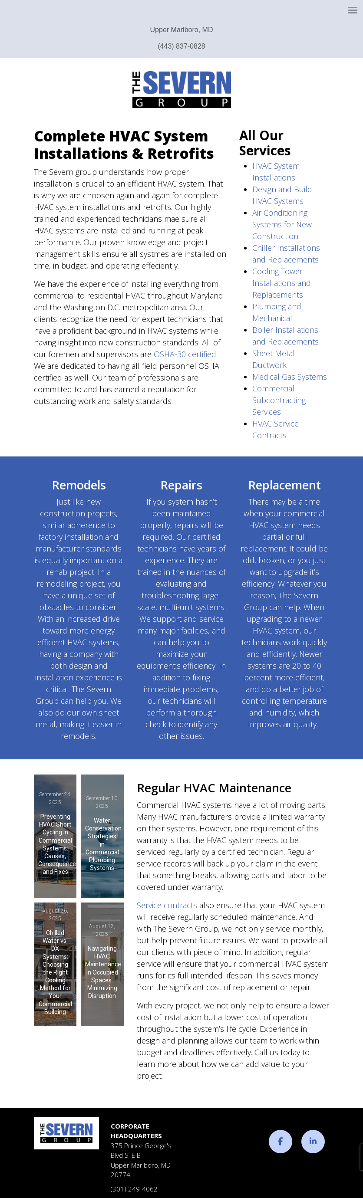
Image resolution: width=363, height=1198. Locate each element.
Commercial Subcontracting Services (279, 400)
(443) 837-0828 (181, 46)
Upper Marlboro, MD (181, 29)
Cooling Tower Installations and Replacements (281, 283)
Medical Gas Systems (289, 376)
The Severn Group (181, 89)
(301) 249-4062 (134, 1189)
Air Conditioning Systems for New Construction (282, 224)
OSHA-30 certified (185, 354)
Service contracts (167, 905)
